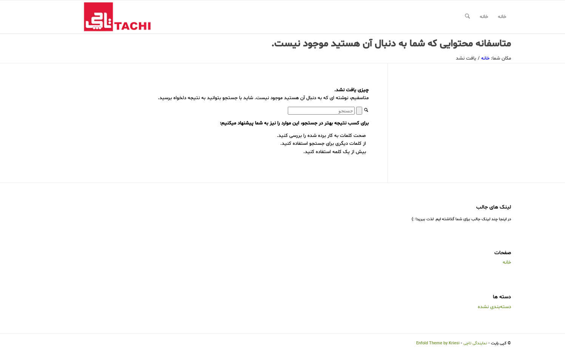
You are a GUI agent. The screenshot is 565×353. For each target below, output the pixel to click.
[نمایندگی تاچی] (110, 17)
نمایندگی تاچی (475, 343)
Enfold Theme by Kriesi (438, 343)
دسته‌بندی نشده (494, 307)
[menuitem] (467, 17)
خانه (502, 17)
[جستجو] (467, 17)
